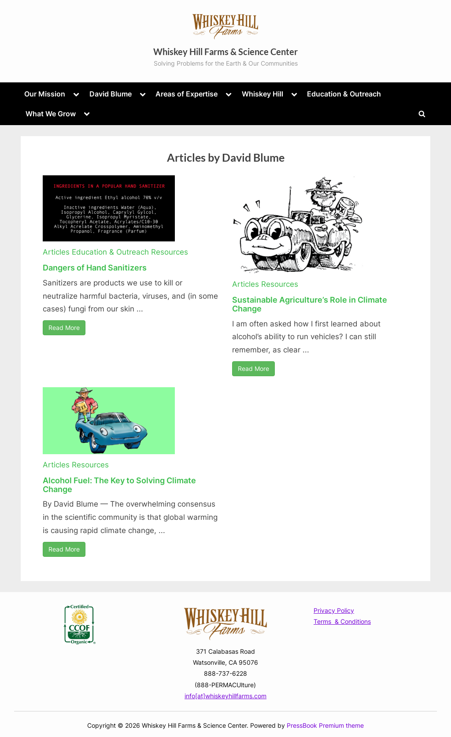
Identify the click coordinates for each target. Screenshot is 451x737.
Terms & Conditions (342, 621)
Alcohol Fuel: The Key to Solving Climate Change (119, 485)
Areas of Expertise (186, 93)
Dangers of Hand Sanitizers (95, 267)
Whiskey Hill (262, 93)
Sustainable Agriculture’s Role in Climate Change (309, 304)
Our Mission (44, 93)
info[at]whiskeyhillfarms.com (225, 696)
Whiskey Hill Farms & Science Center (225, 51)
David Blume (110, 93)
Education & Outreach (344, 93)
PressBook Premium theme (325, 725)
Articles (56, 252)
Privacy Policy (334, 610)
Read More (64, 327)
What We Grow (51, 113)
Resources (169, 252)
